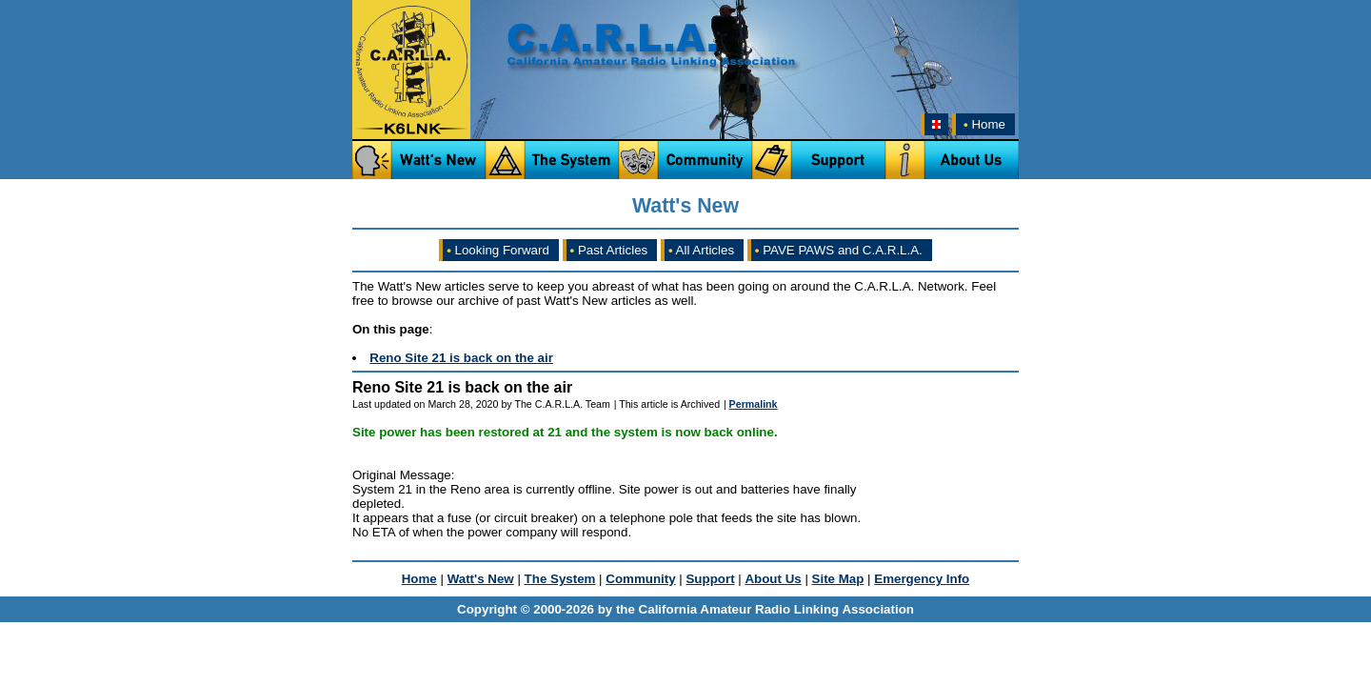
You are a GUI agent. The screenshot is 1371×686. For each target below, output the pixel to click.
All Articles (701, 250)
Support (710, 579)
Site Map (838, 579)
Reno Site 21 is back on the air (461, 358)
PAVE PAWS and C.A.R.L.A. (839, 250)
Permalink (753, 404)
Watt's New (480, 579)
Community (640, 579)
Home (982, 124)
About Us (773, 579)
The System (560, 579)
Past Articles (609, 250)
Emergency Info (921, 579)
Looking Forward (498, 250)
